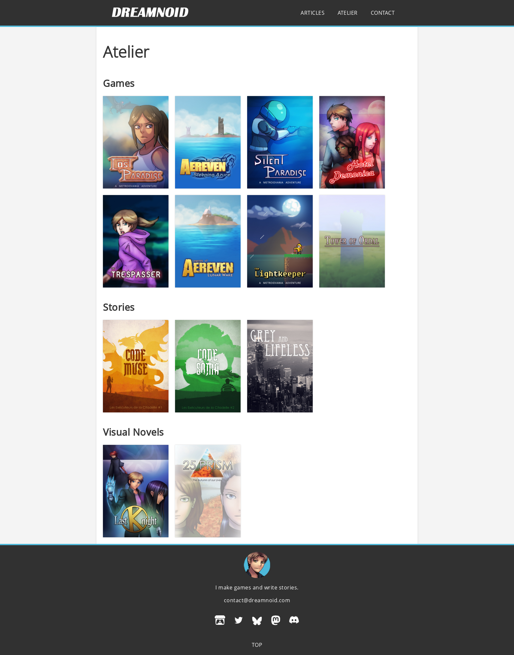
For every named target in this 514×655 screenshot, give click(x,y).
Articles (313, 12)
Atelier (348, 12)
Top (257, 644)
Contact (383, 12)
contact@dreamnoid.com (257, 600)
